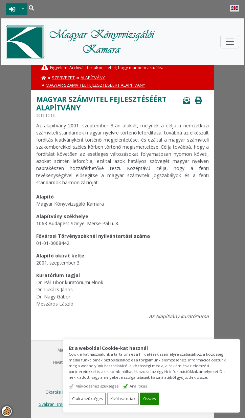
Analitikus (145, 386)
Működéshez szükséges (104, 386)
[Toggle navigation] (229, 41)
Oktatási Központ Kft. (65, 392)
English (234, 8)
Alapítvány (93, 78)
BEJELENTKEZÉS (12, 9)
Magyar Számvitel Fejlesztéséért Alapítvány (95, 85)
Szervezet (63, 78)
